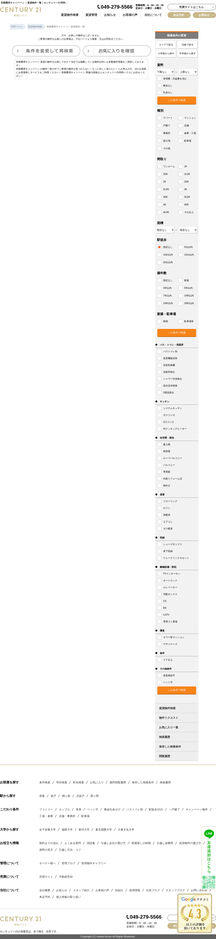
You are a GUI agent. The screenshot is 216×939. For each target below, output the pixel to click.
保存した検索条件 (170, 746)
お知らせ (110, 14)
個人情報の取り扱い (68, 896)
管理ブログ (68, 863)
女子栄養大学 (47, 829)
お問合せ (204, 15)
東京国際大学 (103, 829)
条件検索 (44, 782)
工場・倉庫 (46, 816)
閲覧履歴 (164, 756)
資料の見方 (46, 849)
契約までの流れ (49, 843)
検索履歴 (164, 737)
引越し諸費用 (165, 843)
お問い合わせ (199, 890)
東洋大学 (84, 829)
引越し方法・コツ (70, 849)
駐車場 (85, 816)
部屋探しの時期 (141, 843)
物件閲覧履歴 (118, 782)
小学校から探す (166, 53)
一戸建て (174, 809)
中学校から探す (187, 53)
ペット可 (92, 809)
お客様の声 (130, 14)
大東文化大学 (126, 829)
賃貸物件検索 (70, 14)
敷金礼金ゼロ (112, 809)
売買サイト (46, 876)
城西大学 (67, 829)
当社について (153, 14)
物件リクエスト (168, 717)
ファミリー (46, 809)
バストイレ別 (134, 809)
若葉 (42, 795)
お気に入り (97, 782)
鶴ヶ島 (66, 795)
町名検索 (78, 782)
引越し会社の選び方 (113, 843)
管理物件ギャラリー (93, 863)
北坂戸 (80, 795)
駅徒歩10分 (156, 809)
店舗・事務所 (67, 816)
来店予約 (178, 15)
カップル (64, 809)
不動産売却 (66, 876)
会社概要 (44, 890)
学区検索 (61, 782)
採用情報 (134, 890)
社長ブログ (153, 890)
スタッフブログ (175, 890)
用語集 (91, 843)
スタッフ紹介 (81, 890)
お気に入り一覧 (168, 727)
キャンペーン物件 (197, 809)
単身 (78, 809)
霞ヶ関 (94, 795)
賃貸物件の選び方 (190, 843)
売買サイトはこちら (191, 7)
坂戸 (53, 795)
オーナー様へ (47, 863)
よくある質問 (72, 843)
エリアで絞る (166, 44)
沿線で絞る (187, 44)
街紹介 (119, 890)
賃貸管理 (91, 14)
